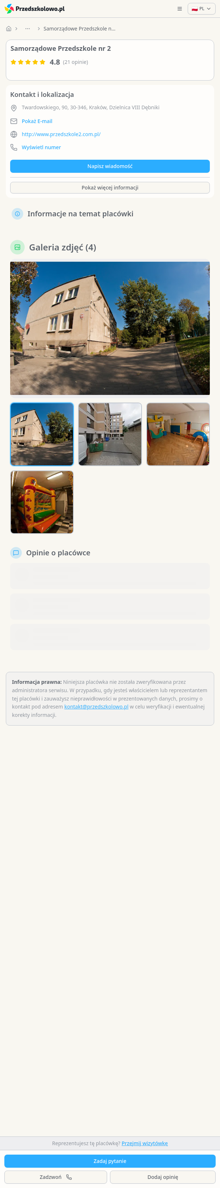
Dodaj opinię (162, 1176)
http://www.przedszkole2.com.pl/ (61, 134)
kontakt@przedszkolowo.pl (96, 706)
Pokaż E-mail (37, 121)
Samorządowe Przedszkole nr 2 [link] (80, 28)
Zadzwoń (56, 1176)
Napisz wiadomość (110, 166)
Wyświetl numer (41, 147)
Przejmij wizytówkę (145, 1143)
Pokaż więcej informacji (110, 187)
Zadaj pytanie (110, 1161)
